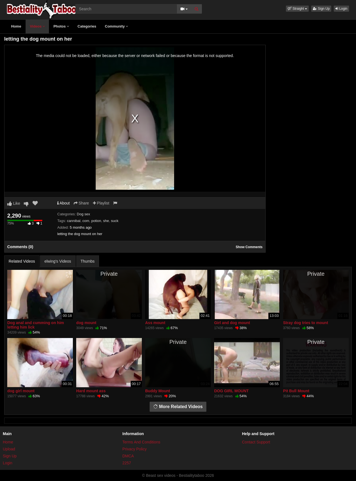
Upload (9, 449)
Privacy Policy (134, 449)
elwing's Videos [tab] (57, 261)
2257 (126, 463)
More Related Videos (178, 406)
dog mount (86, 322)
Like (13, 203)
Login (341, 9)
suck (114, 221)
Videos (37, 26)
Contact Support (256, 442)
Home (16, 26)
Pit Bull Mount (296, 391)
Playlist (101, 203)
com (85, 221)
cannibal (73, 221)
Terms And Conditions (141, 442)
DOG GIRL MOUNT (231, 391)
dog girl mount (20, 391)
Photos (61, 26)
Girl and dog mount (232, 322)
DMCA (128, 456)
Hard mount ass (91, 391)
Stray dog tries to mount (305, 322)
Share (81, 203)
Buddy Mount (157, 391)
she (106, 221)
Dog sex (83, 214)
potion (96, 221)
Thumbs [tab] (88, 261)
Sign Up (321, 9)
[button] (297, 9)
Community (116, 26)
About (63, 203)
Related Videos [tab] (22, 261)
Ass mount (155, 322)
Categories (87, 26)
